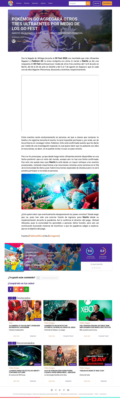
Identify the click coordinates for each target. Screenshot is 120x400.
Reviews (26, 3)
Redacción (33, 336)
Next (14, 298)
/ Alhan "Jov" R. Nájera (22, 41)
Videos (50, 3)
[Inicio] (10, 3)
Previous (10, 298)
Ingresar (97, 3)
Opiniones (35, 3)
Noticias (18, 3)
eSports (43, 3)
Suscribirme (107, 3)
